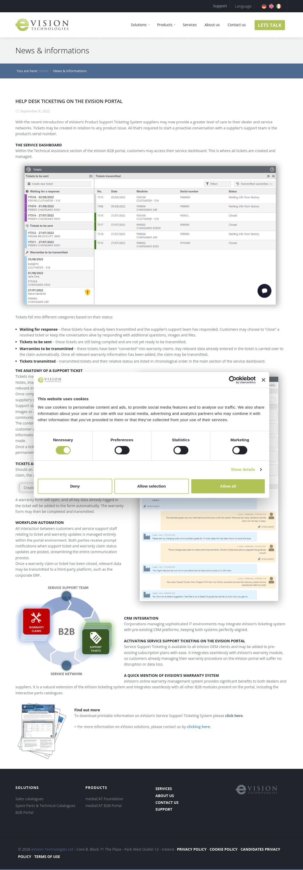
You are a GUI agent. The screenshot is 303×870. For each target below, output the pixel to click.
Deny (75, 486)
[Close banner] (263, 380)
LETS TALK (270, 25)
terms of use (47, 856)
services (163, 788)
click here (234, 715)
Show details (243, 469)
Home (43, 70)
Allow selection (151, 486)
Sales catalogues (29, 798)
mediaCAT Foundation (104, 798)
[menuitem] (264, 6)
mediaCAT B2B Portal (104, 805)
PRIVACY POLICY (191, 849)
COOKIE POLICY (224, 849)
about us (164, 795)
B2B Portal (24, 812)
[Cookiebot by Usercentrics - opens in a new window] (233, 380)
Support (220, 5)
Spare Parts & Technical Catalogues (45, 805)
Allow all (228, 486)
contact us (166, 802)
